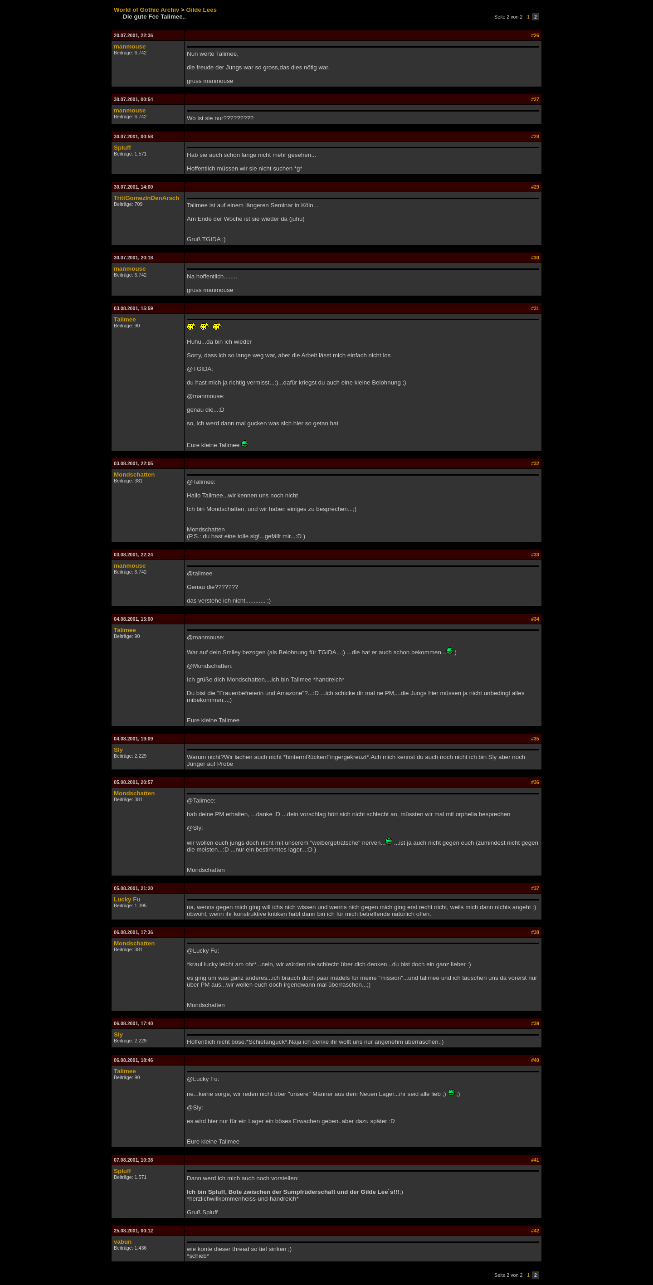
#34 (535, 619)
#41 (535, 1160)
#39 (535, 1023)
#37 (535, 888)
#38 (535, 932)
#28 (535, 136)
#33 (535, 554)
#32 (535, 463)
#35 (535, 738)
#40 (535, 1060)
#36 (535, 782)
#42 (535, 1230)
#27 (535, 99)
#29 (535, 187)
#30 (535, 257)
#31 (535, 308)
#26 (535, 35)
